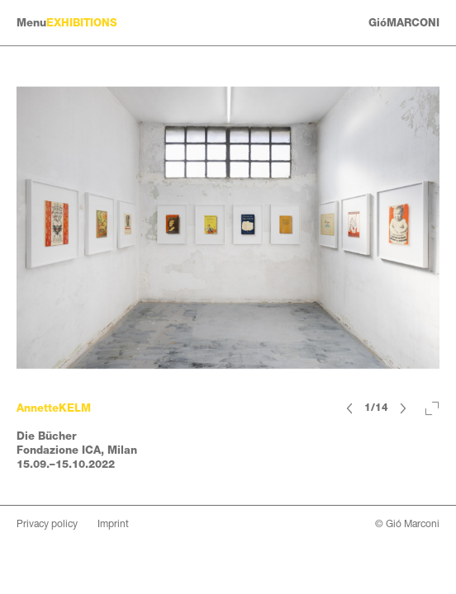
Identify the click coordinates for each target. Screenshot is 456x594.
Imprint (113, 524)
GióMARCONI (403, 22)
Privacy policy (47, 524)
